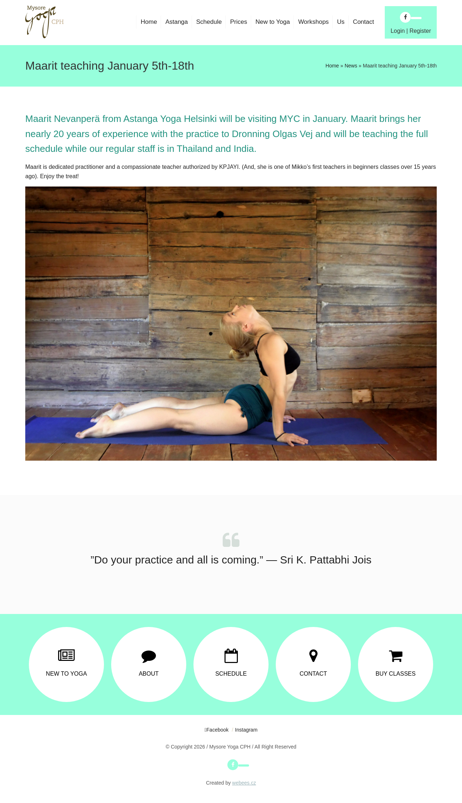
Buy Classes (396, 674)
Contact (313, 674)
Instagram (246, 730)
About (148, 674)
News (351, 66)
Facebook (217, 730)
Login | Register (411, 31)
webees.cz (244, 783)
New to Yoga (66, 674)
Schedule (231, 674)
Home (332, 66)
